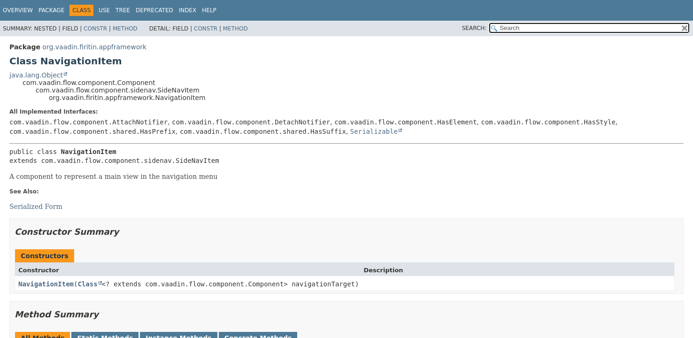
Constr (95, 28)
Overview (18, 10)
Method (125, 28)
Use (104, 10)
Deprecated (154, 10)
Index (188, 10)
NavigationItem (46, 284)
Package (51, 10)
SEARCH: (474, 28)
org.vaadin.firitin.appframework (94, 47)
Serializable (374, 131)
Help (209, 10)
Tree (123, 10)
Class (87, 284)
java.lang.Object (36, 75)
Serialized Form (35, 206)
